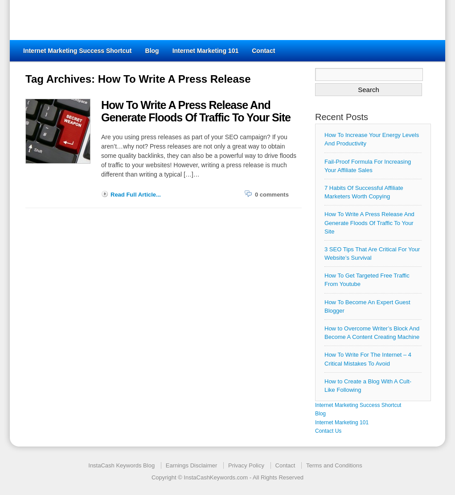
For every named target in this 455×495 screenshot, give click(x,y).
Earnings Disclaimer (191, 465)
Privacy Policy (246, 465)
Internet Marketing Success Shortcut (77, 50)
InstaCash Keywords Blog (121, 465)
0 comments (272, 194)
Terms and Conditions (334, 465)
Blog (152, 50)
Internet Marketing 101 (205, 50)
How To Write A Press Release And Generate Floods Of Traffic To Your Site (369, 222)
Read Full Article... (136, 194)
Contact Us (328, 431)
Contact (263, 50)
